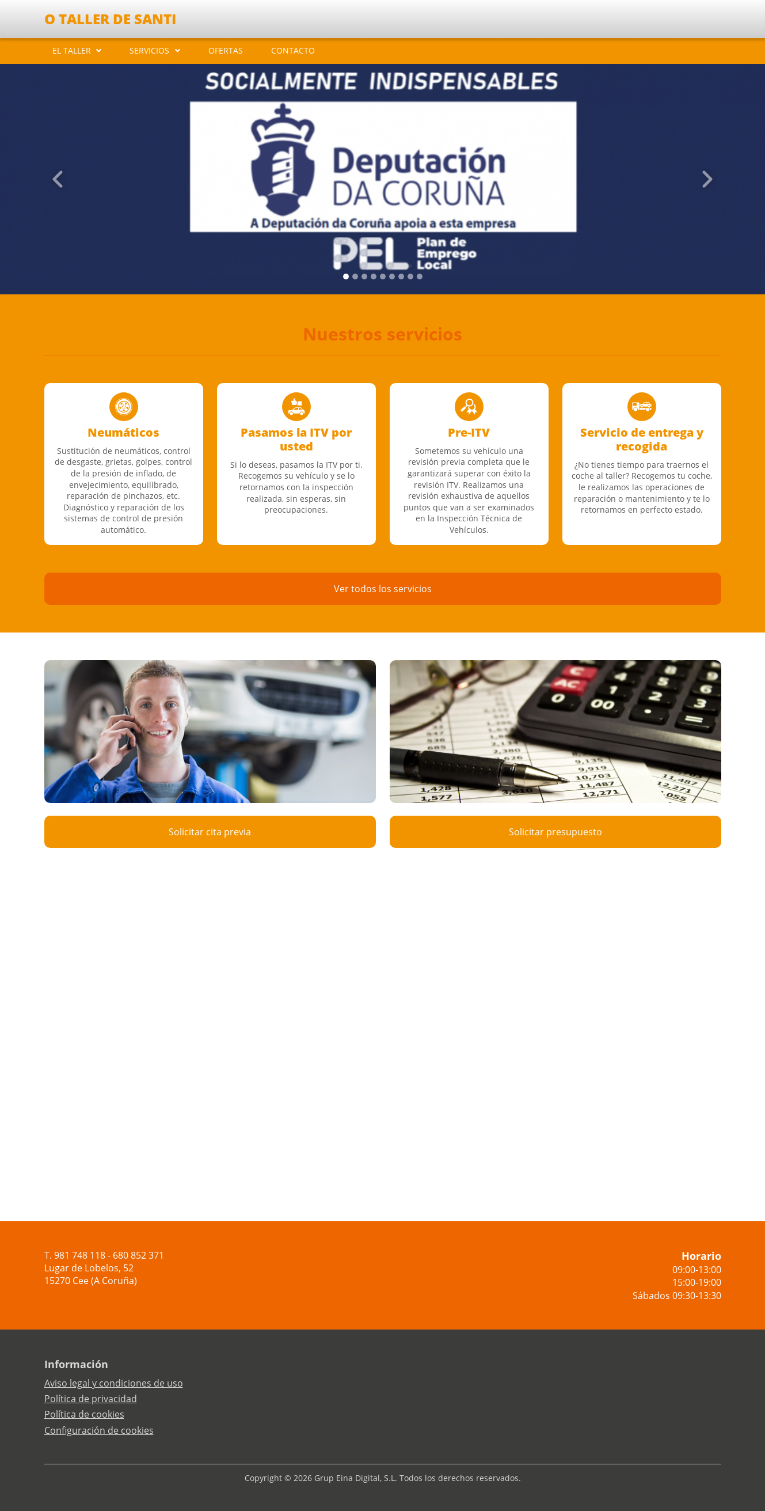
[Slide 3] (373, 276)
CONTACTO (293, 50)
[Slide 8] (420, 276)
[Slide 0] (346, 276)
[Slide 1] (355, 276)
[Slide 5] (392, 276)
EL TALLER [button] (71, 50)
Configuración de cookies (99, 1430)
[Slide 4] (383, 276)
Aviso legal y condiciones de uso (113, 1383)
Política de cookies (84, 1414)
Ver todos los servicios (383, 588)
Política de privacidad (90, 1398)
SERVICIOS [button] (149, 50)
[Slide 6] (401, 276)
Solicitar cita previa (210, 831)
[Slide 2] (364, 276)
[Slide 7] (410, 276)
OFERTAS (225, 50)
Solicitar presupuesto (555, 831)
